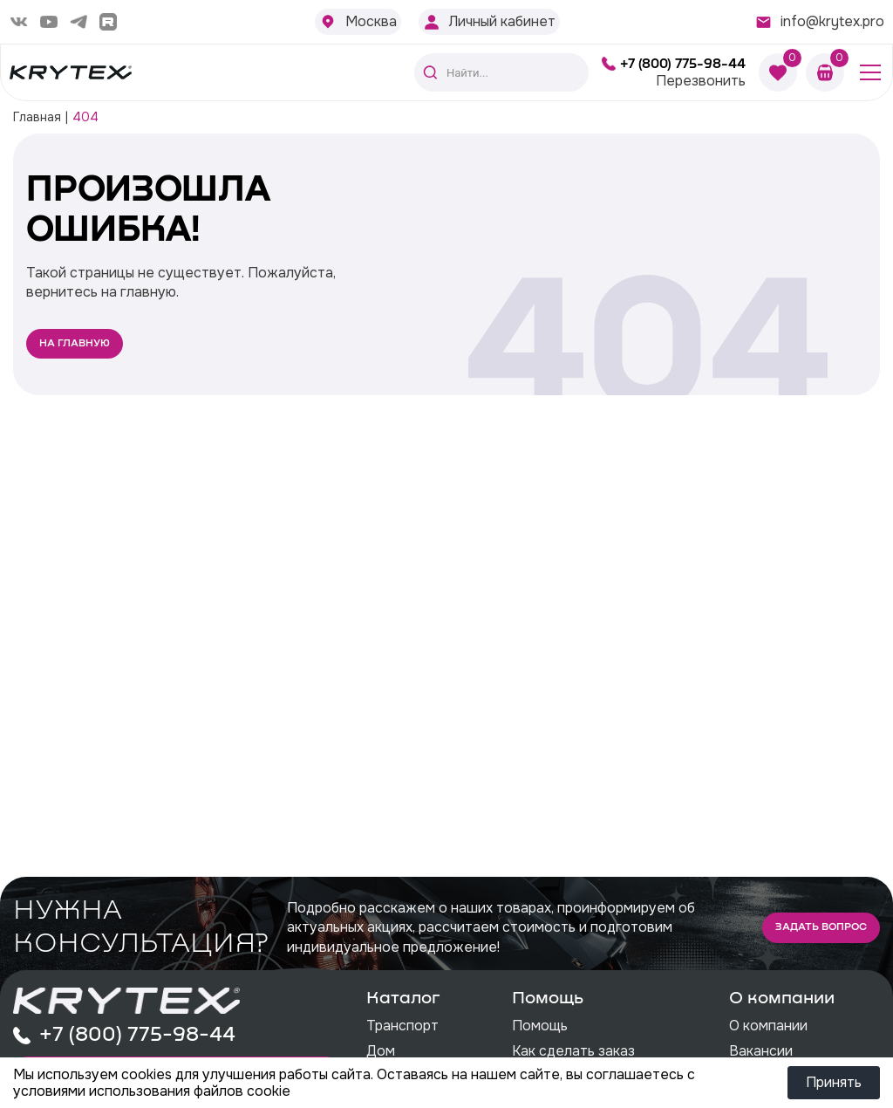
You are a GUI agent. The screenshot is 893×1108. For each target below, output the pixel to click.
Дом (380, 1051)
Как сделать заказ (573, 1051)
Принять (834, 1082)
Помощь (540, 1025)
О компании (768, 1025)
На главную (74, 344)
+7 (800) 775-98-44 (683, 64)
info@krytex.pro (832, 21)
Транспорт (402, 1025)
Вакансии (761, 1051)
